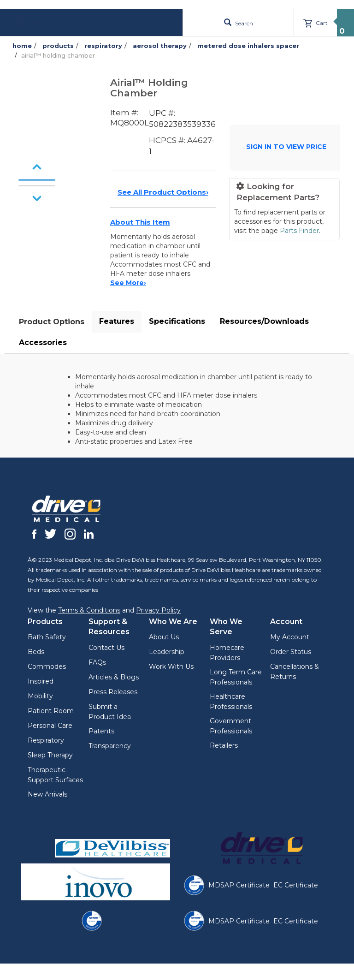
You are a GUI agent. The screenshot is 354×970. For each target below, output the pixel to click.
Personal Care (50, 725)
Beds (36, 652)
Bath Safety (47, 637)
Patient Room (51, 711)
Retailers (224, 745)
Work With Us (171, 666)
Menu (29, 22)
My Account (289, 637)
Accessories (43, 342)
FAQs (97, 662)
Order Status (290, 652)
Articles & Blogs (113, 677)
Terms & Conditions (89, 610)
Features (116, 321)
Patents (101, 731)
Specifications (177, 321)
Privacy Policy (158, 610)
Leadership (166, 652)
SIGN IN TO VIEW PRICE (286, 147)
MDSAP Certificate (239, 885)
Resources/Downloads (264, 321)
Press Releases (112, 692)
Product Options (51, 321)
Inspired (40, 681)
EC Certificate (295, 885)
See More (128, 283)
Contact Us (106, 647)
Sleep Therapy (50, 755)
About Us (164, 637)
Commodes (47, 666)
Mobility (40, 696)
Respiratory (46, 740)
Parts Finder (299, 230)
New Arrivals (47, 794)
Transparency (109, 746)
